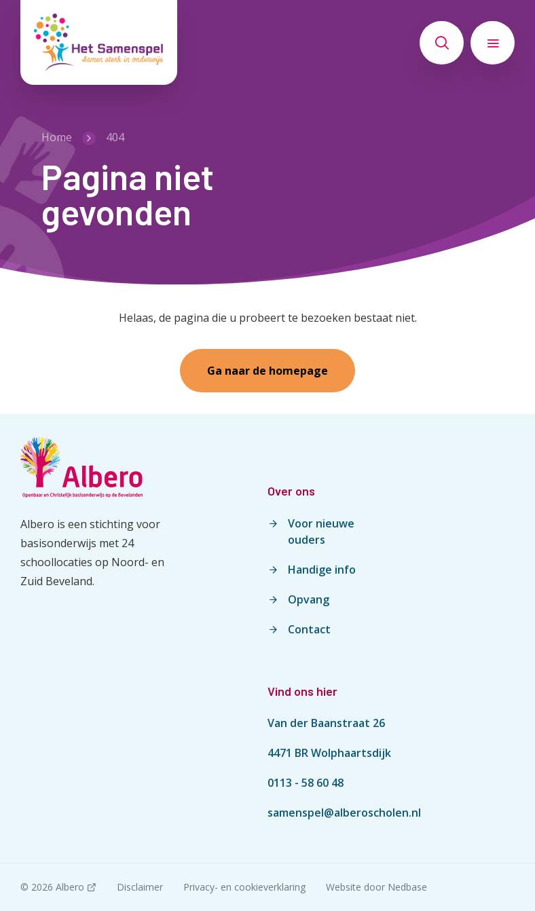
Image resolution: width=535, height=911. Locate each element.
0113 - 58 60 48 (306, 782)
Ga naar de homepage (267, 370)
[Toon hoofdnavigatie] (493, 42)
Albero (70, 886)
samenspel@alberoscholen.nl (344, 812)
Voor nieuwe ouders (321, 531)
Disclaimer (140, 886)
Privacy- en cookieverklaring (244, 886)
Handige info (322, 569)
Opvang (308, 599)
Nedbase (407, 886)
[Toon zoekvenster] (442, 42)
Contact (309, 629)
